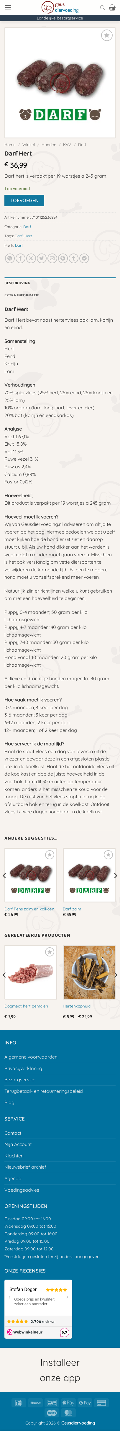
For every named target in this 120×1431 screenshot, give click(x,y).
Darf (82, 144)
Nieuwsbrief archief (25, 1167)
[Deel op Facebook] (20, 258)
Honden (49, 144)
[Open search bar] (102, 7)
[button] (7, 7)
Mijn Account (18, 1144)
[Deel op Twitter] (42, 258)
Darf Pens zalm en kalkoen (29, 908)
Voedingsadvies (21, 1190)
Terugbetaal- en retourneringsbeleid (43, 1091)
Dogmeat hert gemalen (26, 1005)
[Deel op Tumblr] (73, 258)
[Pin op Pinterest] (63, 258)
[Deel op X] (31, 258)
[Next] (115, 887)
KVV (67, 144)
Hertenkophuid (77, 1005)
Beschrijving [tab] (17, 283)
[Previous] (4, 887)
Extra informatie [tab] (21, 295)
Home (10, 144)
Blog (9, 1102)
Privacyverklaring (23, 1068)
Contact (12, 1133)
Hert (28, 235)
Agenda (13, 1178)
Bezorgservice (19, 1079)
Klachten (14, 1156)
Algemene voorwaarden (30, 1057)
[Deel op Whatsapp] (10, 258)
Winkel (28, 144)
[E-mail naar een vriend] (52, 258)
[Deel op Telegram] (84, 258)
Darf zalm (72, 908)
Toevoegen (24, 200)
